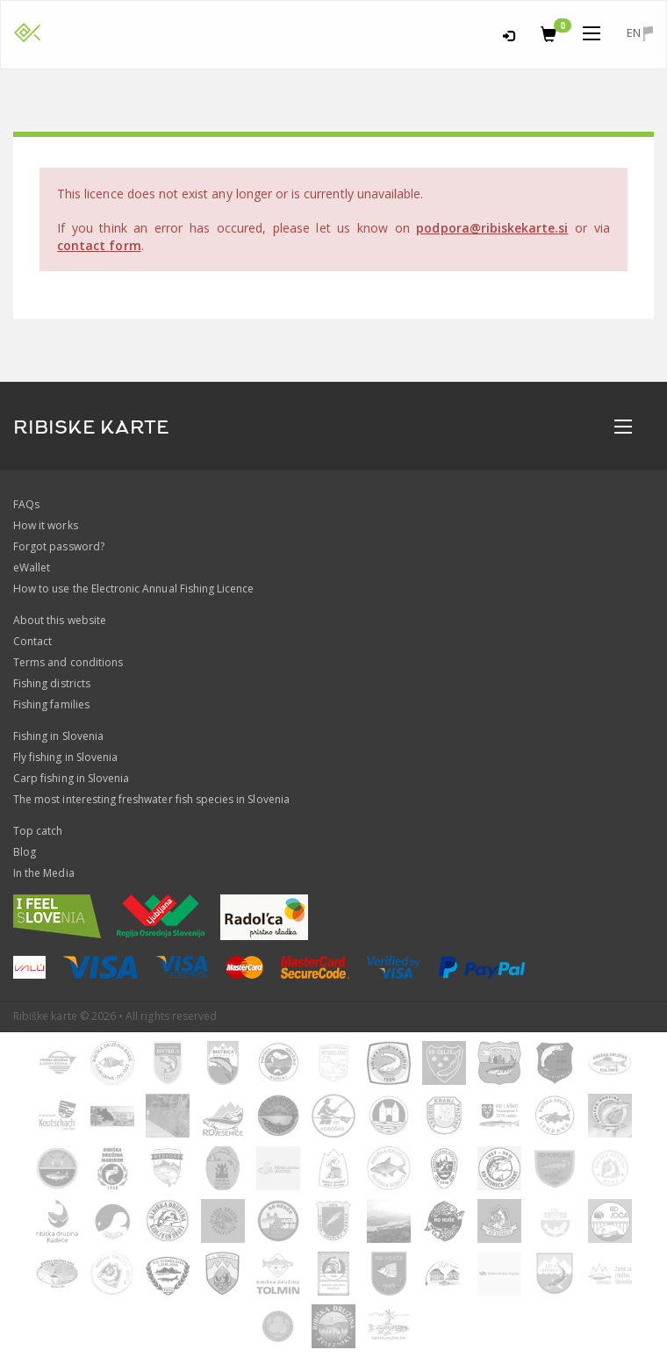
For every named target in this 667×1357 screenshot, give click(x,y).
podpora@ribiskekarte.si (492, 227)
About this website (59, 620)
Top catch (37, 830)
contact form (99, 245)
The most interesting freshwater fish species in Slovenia (151, 799)
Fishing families (51, 704)
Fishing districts (51, 683)
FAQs (26, 504)
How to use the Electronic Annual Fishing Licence (133, 588)
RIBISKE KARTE (91, 427)
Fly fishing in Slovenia (65, 757)
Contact (32, 641)
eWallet (31, 567)
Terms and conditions (68, 662)
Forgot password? (58, 546)
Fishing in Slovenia (58, 736)
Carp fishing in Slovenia (71, 778)
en (640, 33)
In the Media (44, 872)
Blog (24, 851)
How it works (45, 525)
